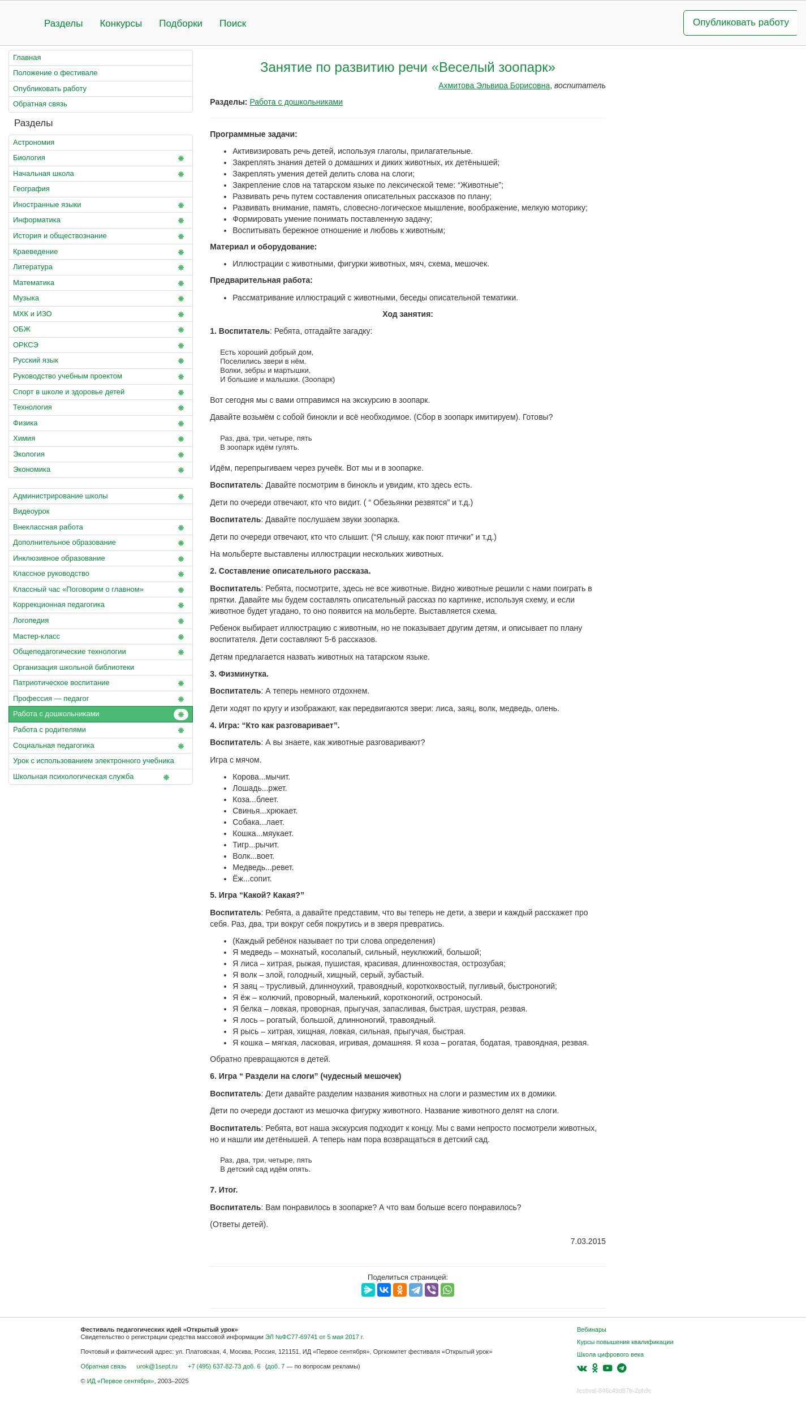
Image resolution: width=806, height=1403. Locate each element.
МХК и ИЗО (100, 314)
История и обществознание (100, 236)
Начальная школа (100, 174)
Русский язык (100, 361)
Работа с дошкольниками (100, 714)
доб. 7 (276, 1366)
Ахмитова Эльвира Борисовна (494, 85)
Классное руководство (100, 574)
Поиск (232, 23)
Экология (100, 455)
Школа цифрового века (610, 1354)
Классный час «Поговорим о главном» (100, 590)
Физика (100, 423)
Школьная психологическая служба (93, 777)
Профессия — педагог (100, 699)
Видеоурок (31, 511)
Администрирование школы (100, 496)
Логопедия (100, 621)
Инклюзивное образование (100, 559)
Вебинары (591, 1329)
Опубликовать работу (741, 22)
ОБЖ (100, 329)
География (31, 188)
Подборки (180, 23)
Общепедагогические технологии (100, 652)
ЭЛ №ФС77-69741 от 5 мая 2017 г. (314, 1336)
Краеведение (100, 252)
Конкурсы (121, 23)
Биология (100, 158)
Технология (100, 408)
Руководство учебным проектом (100, 376)
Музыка (100, 298)
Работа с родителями (100, 730)
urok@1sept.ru (157, 1366)
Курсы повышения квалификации (625, 1342)
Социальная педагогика (100, 746)
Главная (27, 57)
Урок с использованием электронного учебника (100, 762)
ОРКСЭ (100, 345)
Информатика (100, 220)
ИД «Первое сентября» (120, 1381)
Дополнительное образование (100, 543)
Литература (100, 267)
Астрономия (33, 142)
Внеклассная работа (100, 527)
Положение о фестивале (55, 72)
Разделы (63, 23)
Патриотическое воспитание (100, 683)
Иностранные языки (100, 205)
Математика (100, 283)
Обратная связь (40, 104)
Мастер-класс (100, 637)
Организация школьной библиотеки (73, 667)
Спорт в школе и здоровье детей (100, 392)
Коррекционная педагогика (100, 605)
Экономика (100, 470)
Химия (100, 439)
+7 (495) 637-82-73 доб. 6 (224, 1366)
